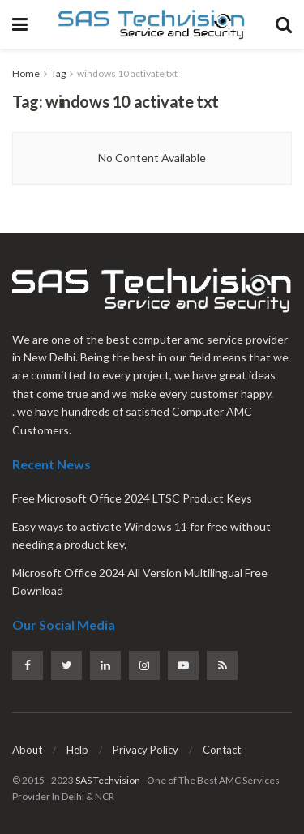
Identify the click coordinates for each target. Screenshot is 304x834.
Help (77, 749)
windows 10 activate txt (127, 73)
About (27, 749)
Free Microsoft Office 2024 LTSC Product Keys (132, 498)
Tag (58, 73)
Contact (222, 749)
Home (26, 73)
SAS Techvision (107, 780)
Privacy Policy (145, 749)
